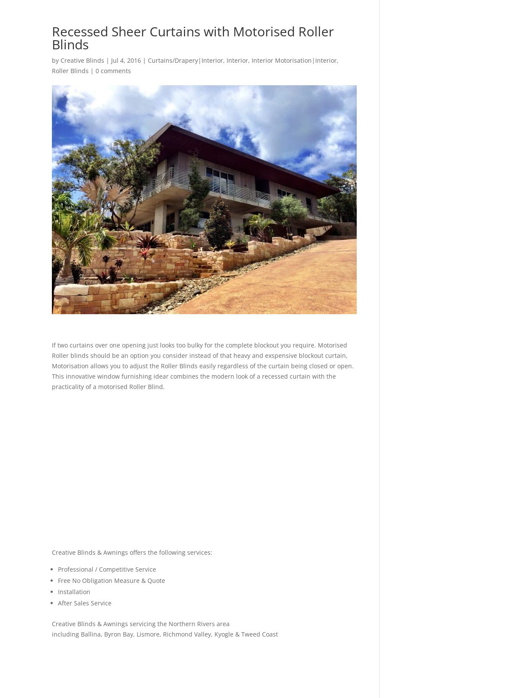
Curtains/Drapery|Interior (185, 60)
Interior (237, 60)
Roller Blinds (70, 71)
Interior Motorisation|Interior (294, 60)
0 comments (113, 71)
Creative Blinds (82, 60)
